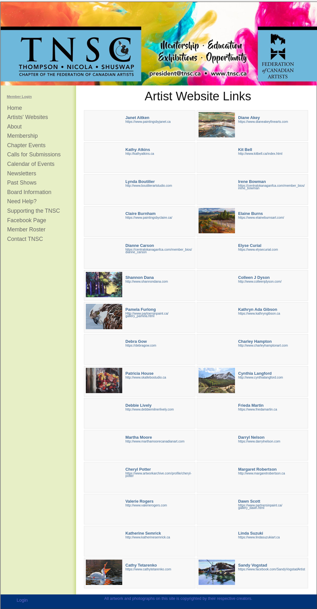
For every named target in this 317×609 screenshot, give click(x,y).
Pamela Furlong (140, 309)
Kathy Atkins (137, 149)
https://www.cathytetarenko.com (148, 569)
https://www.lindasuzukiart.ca (259, 537)
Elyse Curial (249, 245)
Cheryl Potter (138, 469)
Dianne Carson (139, 245)
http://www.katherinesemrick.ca (147, 537)
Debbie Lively (138, 405)
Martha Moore (138, 437)
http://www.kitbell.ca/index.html (260, 153)
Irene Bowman (252, 181)
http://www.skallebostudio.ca (145, 377)
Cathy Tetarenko (141, 565)
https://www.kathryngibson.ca (259, 313)
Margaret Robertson (257, 469)
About (14, 127)
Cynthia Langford (255, 373)
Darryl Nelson (251, 437)
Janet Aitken (137, 117)
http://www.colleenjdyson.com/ (260, 281)
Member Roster (26, 230)
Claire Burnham (140, 213)
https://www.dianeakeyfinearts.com (263, 121)
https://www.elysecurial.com (258, 249)
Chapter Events (26, 145)
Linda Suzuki (250, 533)
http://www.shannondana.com (146, 281)
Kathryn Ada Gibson (257, 309)
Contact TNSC (25, 239)
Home (14, 108)
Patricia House (139, 373)
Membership (22, 136)
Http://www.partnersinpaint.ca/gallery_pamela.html (146, 315)
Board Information (29, 192)
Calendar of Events (31, 164)
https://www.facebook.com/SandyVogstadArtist (271, 569)
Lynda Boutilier (140, 181)
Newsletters (21, 174)
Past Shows (22, 183)
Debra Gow (136, 341)
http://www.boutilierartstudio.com (148, 185)
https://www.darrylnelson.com (259, 441)
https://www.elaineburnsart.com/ (261, 217)
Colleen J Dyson (254, 277)
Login (22, 600)
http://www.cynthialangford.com (260, 377)
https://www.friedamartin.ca (257, 409)
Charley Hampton (255, 341)
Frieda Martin (250, 405)
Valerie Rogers (139, 501)
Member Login (19, 96)
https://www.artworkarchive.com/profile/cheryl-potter (158, 475)
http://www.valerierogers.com (146, 505)
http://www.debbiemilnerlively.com (149, 409)
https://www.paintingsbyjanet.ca (148, 121)
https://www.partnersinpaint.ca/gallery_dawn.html (260, 507)
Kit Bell (245, 149)
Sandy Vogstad (252, 565)
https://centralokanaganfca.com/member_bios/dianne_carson (158, 251)
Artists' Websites (27, 117)
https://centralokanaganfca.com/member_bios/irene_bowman (271, 187)
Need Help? (22, 201)
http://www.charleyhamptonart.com (263, 345)
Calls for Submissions (34, 155)
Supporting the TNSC (33, 211)
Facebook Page (26, 220)
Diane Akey (249, 117)
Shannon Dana (139, 277)
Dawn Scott (249, 501)
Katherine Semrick (143, 533)
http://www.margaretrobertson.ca (261, 473)
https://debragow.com (140, 345)
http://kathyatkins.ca (139, 153)
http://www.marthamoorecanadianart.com (155, 441)
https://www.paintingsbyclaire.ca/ (148, 217)
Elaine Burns (250, 213)
